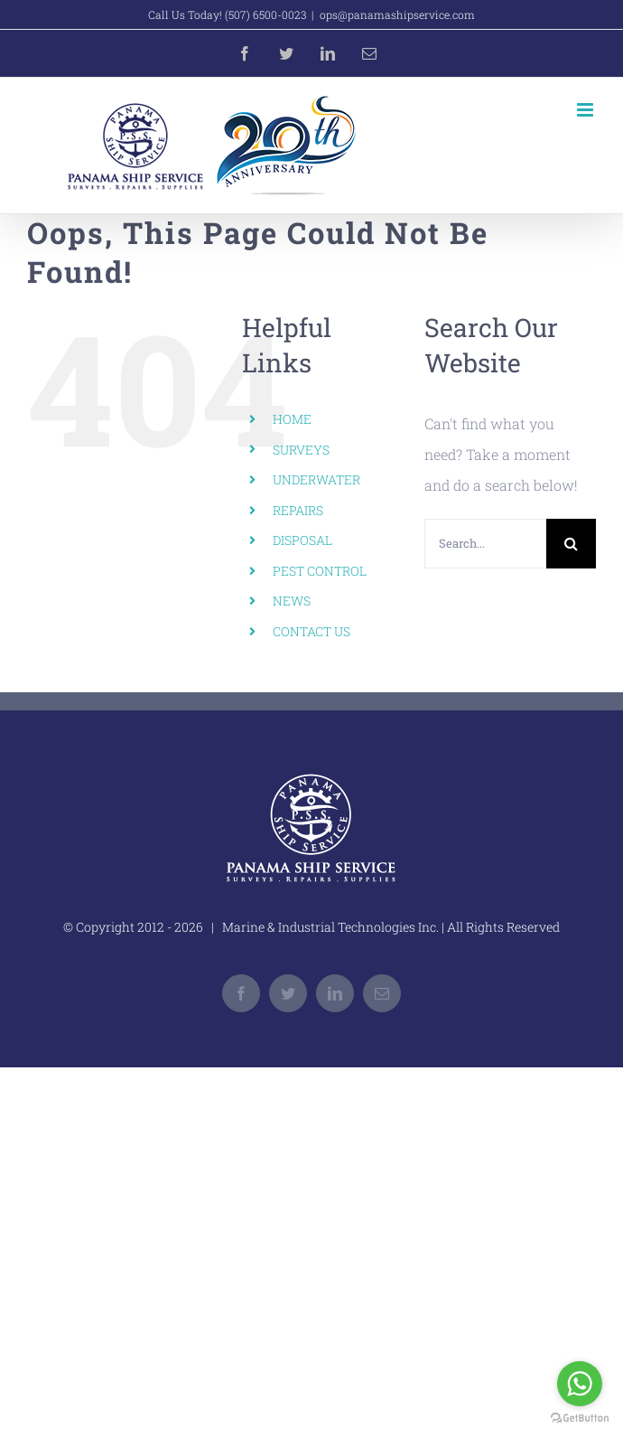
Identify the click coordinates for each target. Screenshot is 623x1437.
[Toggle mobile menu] (586, 109)
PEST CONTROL (320, 570)
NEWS (292, 600)
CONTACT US (311, 631)
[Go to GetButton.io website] (580, 1418)
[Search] (571, 543)
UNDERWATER (316, 479)
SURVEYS (301, 449)
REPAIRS (298, 510)
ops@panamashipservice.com (397, 14)
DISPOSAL (302, 540)
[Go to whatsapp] (579, 1383)
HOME (292, 418)
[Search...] (485, 543)
